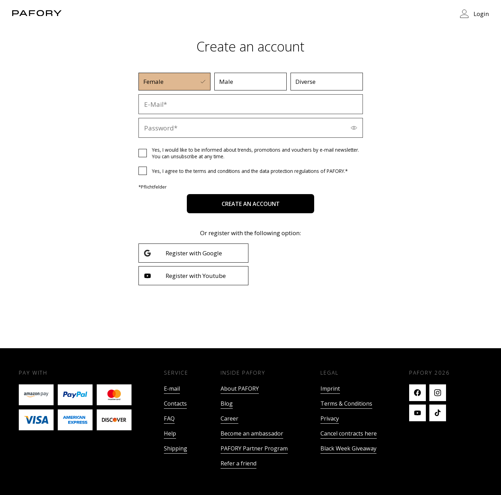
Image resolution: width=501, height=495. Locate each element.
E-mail (172, 388)
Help (170, 433)
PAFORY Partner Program (254, 448)
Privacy (329, 418)
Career (229, 418)
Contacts (175, 403)
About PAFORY (240, 388)
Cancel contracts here (348, 433)
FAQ (169, 418)
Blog (227, 403)
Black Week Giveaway (348, 448)
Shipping (175, 448)
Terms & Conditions (346, 403)
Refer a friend (238, 463)
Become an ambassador (252, 433)
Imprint (330, 388)
